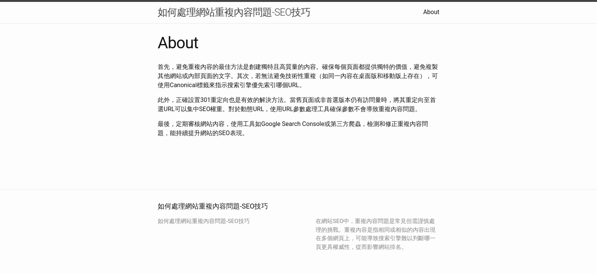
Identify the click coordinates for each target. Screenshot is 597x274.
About (431, 12)
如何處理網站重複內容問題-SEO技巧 (234, 12)
